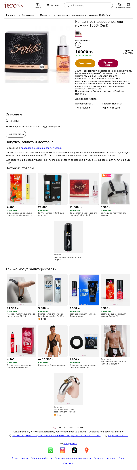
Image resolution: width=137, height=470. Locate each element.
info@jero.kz (70, 443)
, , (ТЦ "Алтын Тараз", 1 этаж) (56, 435)
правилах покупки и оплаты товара (41, 148)
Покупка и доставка (105, 458)
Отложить (85, 63)
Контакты (68, 463)
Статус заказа (20, 458)
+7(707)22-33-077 (118, 435)
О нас (122, 458)
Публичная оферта (41, 458)
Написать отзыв (16, 134)
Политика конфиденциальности (72, 458)
